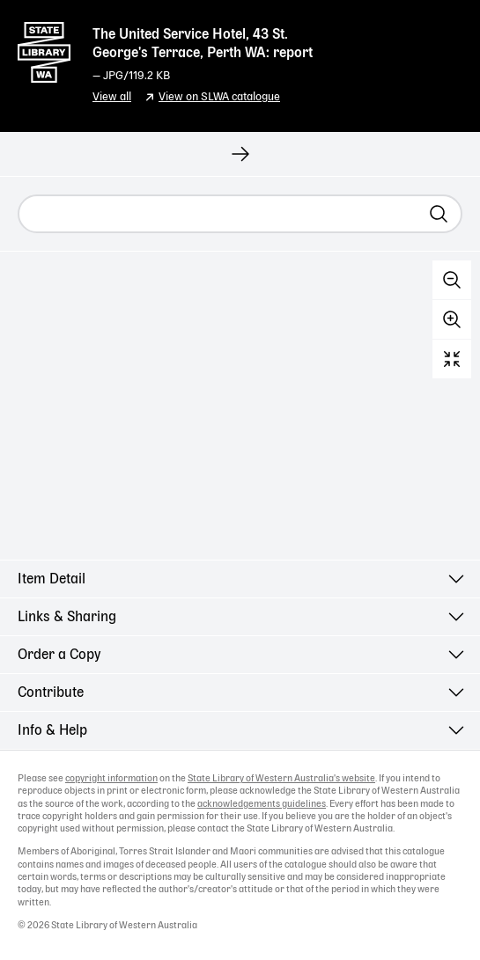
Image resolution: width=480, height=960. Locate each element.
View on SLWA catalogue (219, 97)
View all (111, 97)
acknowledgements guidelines (261, 804)
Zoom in (451, 319)
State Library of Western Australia (44, 48)
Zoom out (451, 279)
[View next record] (240, 154)
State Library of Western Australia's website (281, 778)
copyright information (111, 778)
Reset (451, 359)
